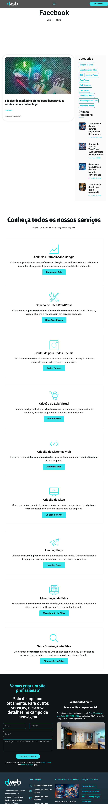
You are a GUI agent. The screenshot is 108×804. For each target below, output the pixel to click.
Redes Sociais (54, 368)
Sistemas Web (54, 466)
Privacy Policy (46, 762)
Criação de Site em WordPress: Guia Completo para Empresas (95, 149)
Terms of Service (27, 765)
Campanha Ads (54, 272)
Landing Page (54, 565)
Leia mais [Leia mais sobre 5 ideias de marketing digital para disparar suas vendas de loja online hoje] (8, 110)
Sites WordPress (54, 320)
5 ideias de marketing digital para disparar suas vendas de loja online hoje (34, 102)
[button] (54, 4)
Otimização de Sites (54, 661)
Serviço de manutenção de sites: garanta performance (94, 169)
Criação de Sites (54, 514)
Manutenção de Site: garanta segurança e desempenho (94, 128)
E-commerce (54, 418)
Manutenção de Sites (54, 613)
